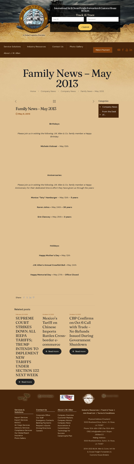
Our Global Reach (22, 433)
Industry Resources (90, 410)
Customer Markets (65, 418)
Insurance (19, 435)
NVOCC (18, 423)
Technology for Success (64, 432)
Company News (48, 91)
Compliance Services (23, 430)
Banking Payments (43, 423)
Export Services (21, 420)
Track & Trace (107, 410)
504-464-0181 (96, 428)
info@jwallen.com (98, 431)
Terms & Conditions (106, 413)
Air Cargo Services (22, 425)
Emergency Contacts (45, 420)
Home (33, 91)
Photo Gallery (20, 438)
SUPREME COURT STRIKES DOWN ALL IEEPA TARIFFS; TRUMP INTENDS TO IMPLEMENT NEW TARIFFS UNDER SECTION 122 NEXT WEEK (27, 346)
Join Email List (89, 413)
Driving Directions (43, 428)
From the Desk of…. (109, 113)
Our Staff (40, 418)
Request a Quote (43, 425)
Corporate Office (43, 415)
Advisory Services (22, 428)
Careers (39, 431)
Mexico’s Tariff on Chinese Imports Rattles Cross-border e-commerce (54, 331)
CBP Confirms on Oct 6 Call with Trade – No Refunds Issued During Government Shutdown (81, 331)
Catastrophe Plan (65, 436)
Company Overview (66, 415)
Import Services (21, 417)
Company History (65, 420)
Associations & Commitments (64, 426)
